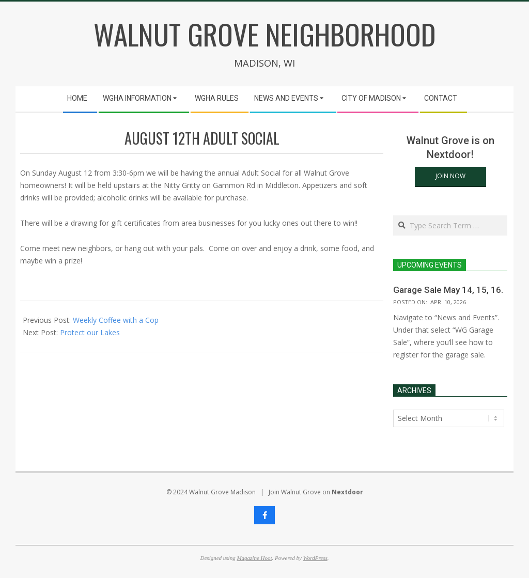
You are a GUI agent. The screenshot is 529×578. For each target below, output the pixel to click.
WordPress (315, 558)
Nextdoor (347, 492)
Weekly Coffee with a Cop (116, 320)
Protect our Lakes (90, 332)
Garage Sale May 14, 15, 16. (448, 290)
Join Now (450, 175)
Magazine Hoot (254, 558)
